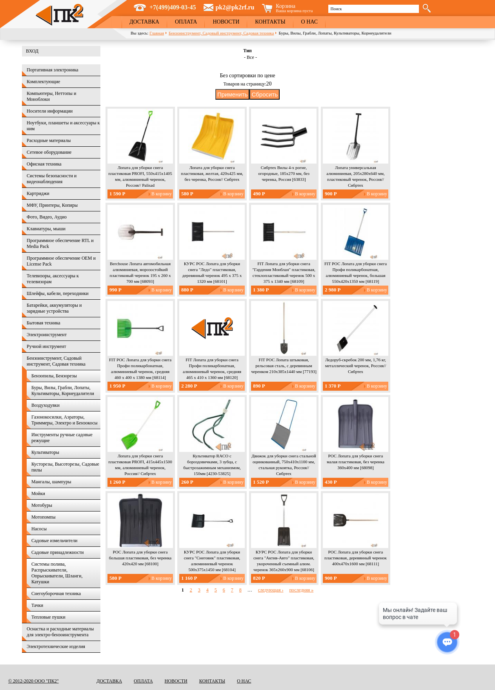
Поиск (336, 8)
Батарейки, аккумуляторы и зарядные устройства (54, 308)
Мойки (38, 493)
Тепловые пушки (48, 617)
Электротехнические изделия (56, 646)
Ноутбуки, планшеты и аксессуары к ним (63, 125)
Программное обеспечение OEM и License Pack (61, 261)
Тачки (37, 605)
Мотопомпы (43, 517)
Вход (32, 51)
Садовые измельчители (54, 540)
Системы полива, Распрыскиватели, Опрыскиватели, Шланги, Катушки (56, 572)
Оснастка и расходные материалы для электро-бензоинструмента (60, 631)
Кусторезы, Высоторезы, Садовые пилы (65, 467)
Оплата (186, 22)
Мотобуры (41, 505)
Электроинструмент (47, 334)
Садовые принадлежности (57, 552)
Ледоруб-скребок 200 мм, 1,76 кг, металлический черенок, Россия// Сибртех (355, 365)
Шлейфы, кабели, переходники (58, 293)
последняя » (301, 590)
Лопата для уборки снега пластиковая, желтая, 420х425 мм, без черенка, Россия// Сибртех (212, 173)
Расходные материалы (49, 140)
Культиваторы (45, 452)
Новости (226, 22)
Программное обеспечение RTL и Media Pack (60, 243)
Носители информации (50, 111)
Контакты (270, 22)
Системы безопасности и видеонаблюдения (51, 178)
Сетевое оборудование (49, 152)
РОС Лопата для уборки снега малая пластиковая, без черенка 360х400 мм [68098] (355, 461)
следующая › (271, 590)
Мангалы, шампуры (51, 481)
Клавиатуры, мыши (46, 228)
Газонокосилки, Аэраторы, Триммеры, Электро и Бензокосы (64, 420)
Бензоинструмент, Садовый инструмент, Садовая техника (221, 33)
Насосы (39, 529)
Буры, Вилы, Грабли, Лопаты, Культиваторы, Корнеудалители (62, 390)
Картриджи (38, 193)
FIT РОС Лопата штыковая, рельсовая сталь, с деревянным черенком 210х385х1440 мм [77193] (284, 365)
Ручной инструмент (46, 346)
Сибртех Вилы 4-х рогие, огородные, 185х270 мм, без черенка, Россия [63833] (283, 173)
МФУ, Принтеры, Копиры (52, 205)
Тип (247, 50)
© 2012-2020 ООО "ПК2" (33, 681)
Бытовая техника (43, 323)
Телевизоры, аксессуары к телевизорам (53, 278)
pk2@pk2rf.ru (234, 7)
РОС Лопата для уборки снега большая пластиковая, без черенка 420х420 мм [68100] (140, 558)
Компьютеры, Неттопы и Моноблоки (51, 96)
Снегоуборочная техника (56, 593)
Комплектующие (43, 81)
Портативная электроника (52, 70)
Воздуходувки (45, 405)
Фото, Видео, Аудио (47, 217)
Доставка (144, 22)
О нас (309, 22)
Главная (156, 33)
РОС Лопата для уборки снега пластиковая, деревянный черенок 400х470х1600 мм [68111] (355, 558)
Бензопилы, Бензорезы (54, 376)
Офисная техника (44, 164)
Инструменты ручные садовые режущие (62, 437)
